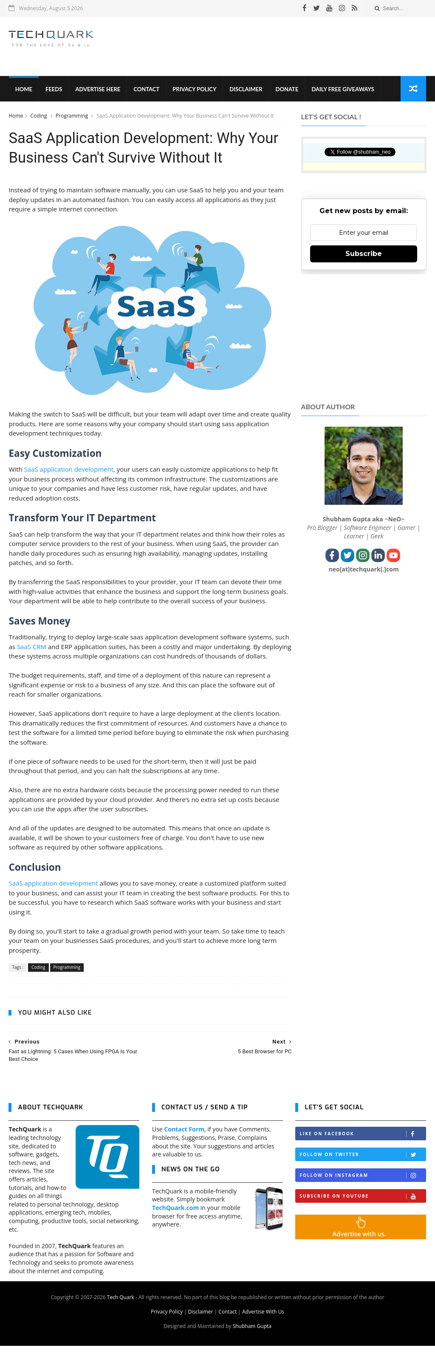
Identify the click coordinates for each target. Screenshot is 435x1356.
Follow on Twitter (362, 1165)
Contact (146, 89)
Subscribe (363, 254)
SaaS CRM (47, 647)
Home (23, 89)
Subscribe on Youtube (362, 1206)
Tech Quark (120, 1307)
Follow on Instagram (362, 1185)
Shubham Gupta (252, 1336)
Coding (39, 116)
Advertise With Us (263, 1321)
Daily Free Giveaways (342, 89)
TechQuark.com (175, 1218)
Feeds (53, 89)
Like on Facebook (362, 1144)
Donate (286, 89)
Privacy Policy (194, 89)
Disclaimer (245, 89)
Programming (73, 116)
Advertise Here (97, 89)
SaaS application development (68, 470)
